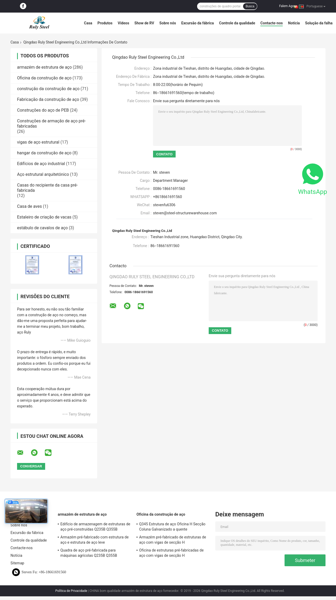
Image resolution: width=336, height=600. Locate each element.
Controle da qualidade (237, 23)
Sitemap (17, 563)
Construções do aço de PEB (43, 110)
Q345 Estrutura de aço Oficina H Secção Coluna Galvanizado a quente (172, 526)
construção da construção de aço (48, 88)
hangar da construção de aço (44, 152)
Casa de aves (29, 206)
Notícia (294, 23)
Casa (88, 23)
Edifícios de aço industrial (41, 163)
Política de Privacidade (71, 591)
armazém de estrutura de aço (44, 67)
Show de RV (144, 23)
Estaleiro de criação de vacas (44, 217)
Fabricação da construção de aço (48, 99)
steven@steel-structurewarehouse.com (185, 213)
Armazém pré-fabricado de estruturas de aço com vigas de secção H (172, 539)
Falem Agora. (288, 6)
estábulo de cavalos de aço (42, 227)
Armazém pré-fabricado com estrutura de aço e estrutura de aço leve (94, 539)
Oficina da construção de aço (44, 77)
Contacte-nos (271, 23)
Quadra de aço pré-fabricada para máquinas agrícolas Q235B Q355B (88, 553)
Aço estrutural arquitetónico (43, 174)
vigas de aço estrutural (38, 142)
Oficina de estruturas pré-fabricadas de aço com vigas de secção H (171, 553)
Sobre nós (167, 23)
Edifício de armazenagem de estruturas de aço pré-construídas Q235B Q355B (95, 526)
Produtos (104, 23)
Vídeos (123, 23)
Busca (250, 6)
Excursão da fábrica (197, 23)
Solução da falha (319, 23)
